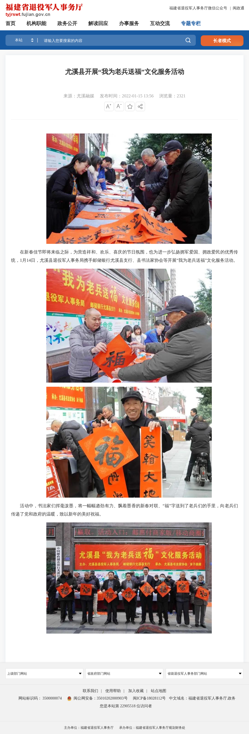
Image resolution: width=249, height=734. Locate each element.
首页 (10, 23)
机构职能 (36, 23)
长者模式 (222, 40)
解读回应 (98, 23)
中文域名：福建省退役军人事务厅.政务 (202, 698)
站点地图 (158, 691)
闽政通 (238, 8)
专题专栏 (191, 23)
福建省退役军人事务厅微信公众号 (198, 8)
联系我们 (90, 691)
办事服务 (129, 23)
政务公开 (67, 23)
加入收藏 (136, 691)
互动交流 (160, 23)
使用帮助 (113, 691)
